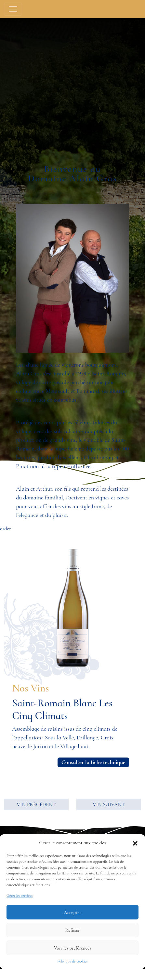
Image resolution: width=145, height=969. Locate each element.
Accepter (72, 912)
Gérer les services (20, 895)
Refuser (72, 930)
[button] (135, 842)
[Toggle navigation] (13, 9)
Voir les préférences (72, 948)
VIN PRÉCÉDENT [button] (36, 804)
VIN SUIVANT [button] (109, 804)
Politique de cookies (72, 961)
